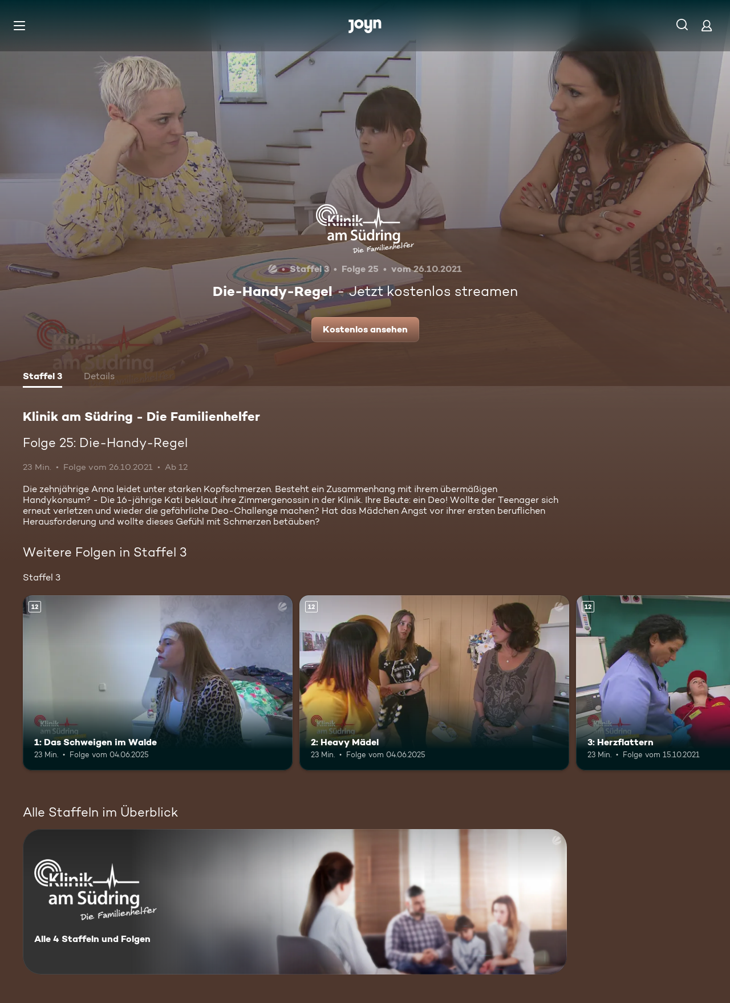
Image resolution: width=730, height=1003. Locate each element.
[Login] (707, 25)
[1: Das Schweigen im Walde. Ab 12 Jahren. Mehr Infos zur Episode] (158, 682)
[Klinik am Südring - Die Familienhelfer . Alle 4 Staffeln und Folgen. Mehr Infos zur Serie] (295, 901)
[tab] (42, 377)
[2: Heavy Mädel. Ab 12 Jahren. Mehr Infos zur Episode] (434, 682)
